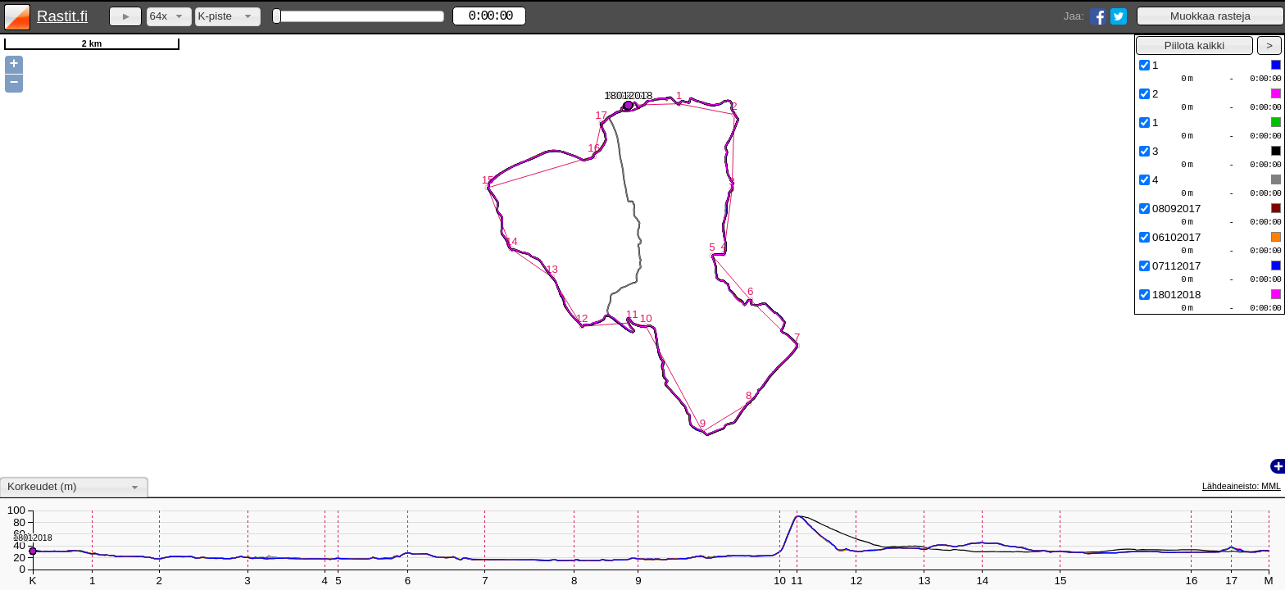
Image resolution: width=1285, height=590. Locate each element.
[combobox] (169, 16)
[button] (1210, 16)
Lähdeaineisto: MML (1241, 486)
